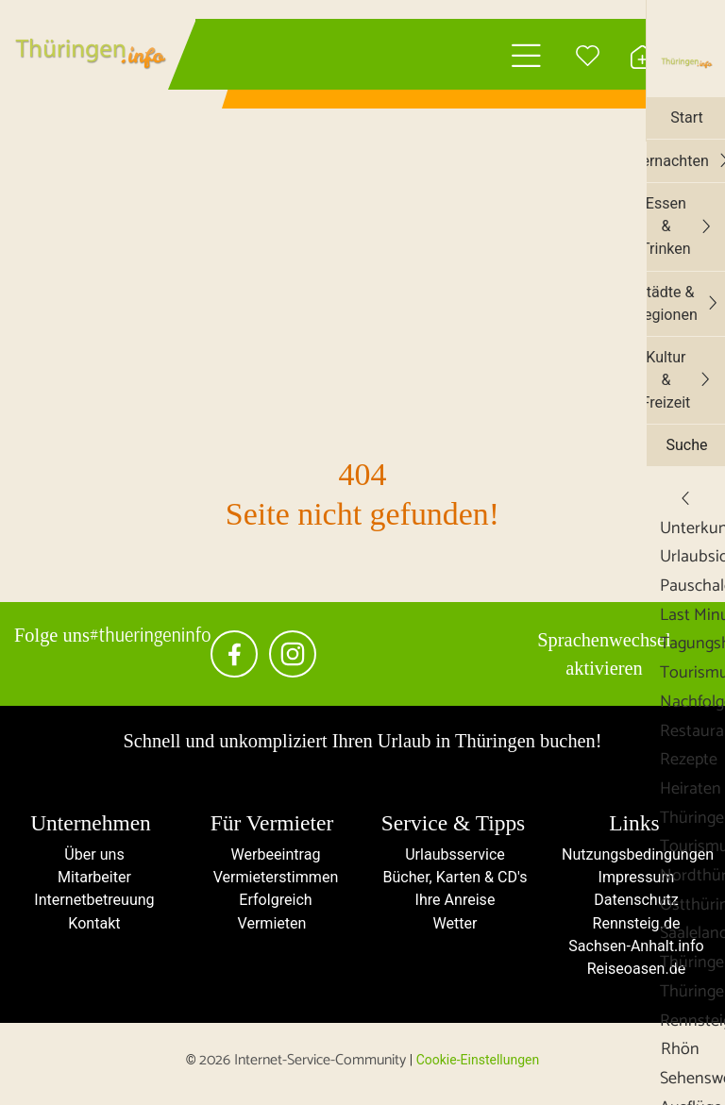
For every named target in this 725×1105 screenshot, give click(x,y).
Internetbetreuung (91, 903)
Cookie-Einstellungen (477, 1066)
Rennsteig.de (634, 927)
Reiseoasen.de (634, 974)
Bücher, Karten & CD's (453, 880)
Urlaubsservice (452, 856)
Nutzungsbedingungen (638, 856)
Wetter (454, 927)
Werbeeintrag (272, 856)
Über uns (91, 856)
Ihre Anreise (453, 903)
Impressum (634, 880)
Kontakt (90, 927)
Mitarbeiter (91, 880)
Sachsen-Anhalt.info (634, 951)
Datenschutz (635, 903)
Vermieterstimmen (271, 880)
